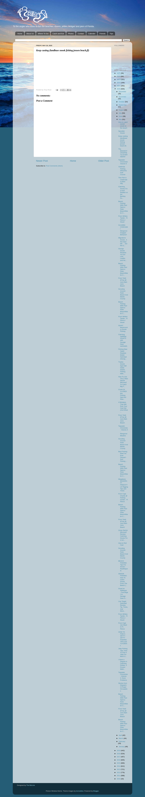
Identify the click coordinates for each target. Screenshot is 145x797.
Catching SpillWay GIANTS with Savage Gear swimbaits (122, 340)
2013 (119, 769)
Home (19, 34)
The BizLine (30, 785)
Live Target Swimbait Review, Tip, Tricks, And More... (123, 606)
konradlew (79, 791)
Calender (91, 34)
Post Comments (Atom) (54, 166)
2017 (119, 757)
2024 (119, 76)
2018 (119, 754)
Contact (81, 34)
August (121, 110)
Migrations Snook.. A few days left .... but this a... (122, 241)
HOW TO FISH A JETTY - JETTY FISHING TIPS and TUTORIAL (122, 638)
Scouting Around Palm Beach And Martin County (123, 294)
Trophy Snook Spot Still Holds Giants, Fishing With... (122, 367)
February (122, 741)
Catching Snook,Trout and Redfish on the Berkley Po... (123, 192)
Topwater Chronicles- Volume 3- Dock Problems (123, 676)
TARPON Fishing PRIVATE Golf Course (122, 170)
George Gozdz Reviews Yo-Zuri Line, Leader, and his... (122, 254)
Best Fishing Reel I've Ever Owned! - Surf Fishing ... (122, 456)
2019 (119, 750)
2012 (119, 772)
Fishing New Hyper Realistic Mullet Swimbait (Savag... (122, 354)
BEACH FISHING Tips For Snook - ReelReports (123, 566)
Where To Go (43, 34)
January (122, 746)
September (123, 105)
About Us (30, 34)
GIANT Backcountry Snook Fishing (123, 328)
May (120, 119)
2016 (119, 760)
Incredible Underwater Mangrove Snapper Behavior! (123, 230)
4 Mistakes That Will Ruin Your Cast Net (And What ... (123, 407)
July (120, 113)
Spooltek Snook (121, 132)
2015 (119, 763)
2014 (119, 766)
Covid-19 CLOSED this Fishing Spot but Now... (122, 394)
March (121, 738)
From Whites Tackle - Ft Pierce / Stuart (123, 219)
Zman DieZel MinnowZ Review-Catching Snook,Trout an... (123, 535)
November (122, 97)
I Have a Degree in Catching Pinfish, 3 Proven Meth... (122, 664)
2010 (119, 779)
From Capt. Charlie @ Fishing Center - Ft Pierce (123, 497)
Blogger (96, 791)
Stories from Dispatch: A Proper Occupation (122, 687)
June (121, 116)
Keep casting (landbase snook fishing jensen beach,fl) (123, 141)
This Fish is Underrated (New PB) (122, 180)
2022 (119, 83)
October (122, 102)
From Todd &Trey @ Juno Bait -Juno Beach (123, 282)
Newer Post (42, 161)
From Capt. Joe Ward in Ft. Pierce (122, 626)
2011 (119, 775)
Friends (102, 34)
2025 (119, 73)
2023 (119, 79)
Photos (71, 34)
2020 (119, 89)
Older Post (103, 161)
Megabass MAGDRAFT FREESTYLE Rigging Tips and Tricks (123, 485)
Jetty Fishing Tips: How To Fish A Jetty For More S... (122, 652)
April (120, 735)
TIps (111, 34)
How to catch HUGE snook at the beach (123, 125)
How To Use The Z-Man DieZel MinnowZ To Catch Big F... (123, 381)
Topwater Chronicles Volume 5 (123, 162)
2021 (119, 86)
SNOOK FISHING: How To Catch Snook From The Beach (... (122, 579)
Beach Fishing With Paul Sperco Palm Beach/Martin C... (123, 207)
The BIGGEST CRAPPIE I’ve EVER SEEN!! (123, 153)
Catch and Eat (58, 34)
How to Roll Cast (122, 544)
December (122, 91)
